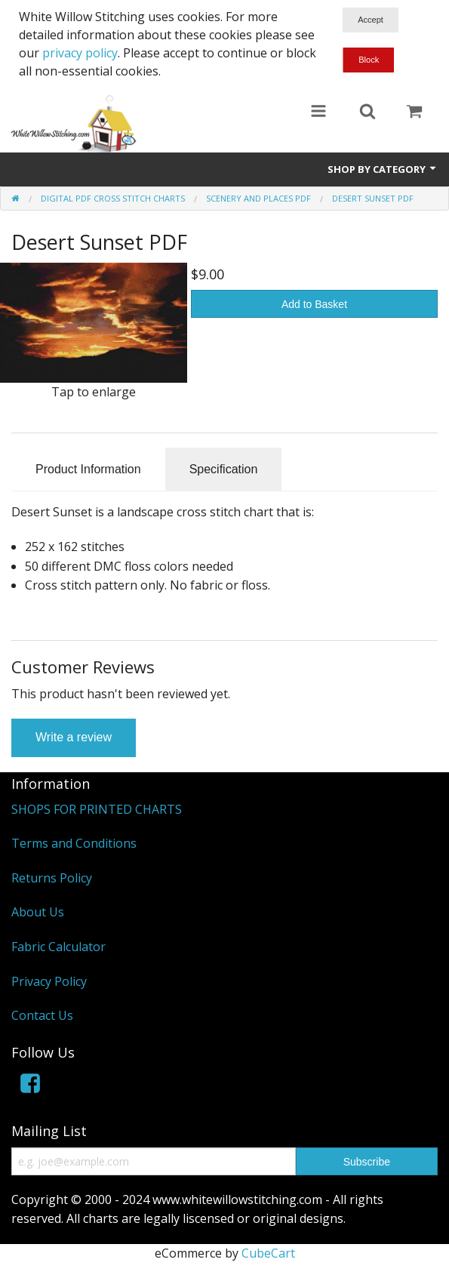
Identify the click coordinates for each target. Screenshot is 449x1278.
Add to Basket (314, 304)
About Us (37, 912)
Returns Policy (51, 878)
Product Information (88, 469)
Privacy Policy (49, 981)
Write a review (73, 737)
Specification (223, 469)
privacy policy (80, 53)
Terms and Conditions (74, 843)
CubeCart (268, 1253)
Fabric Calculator (58, 946)
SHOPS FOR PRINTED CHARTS (96, 809)
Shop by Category (383, 169)
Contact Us (42, 1015)
